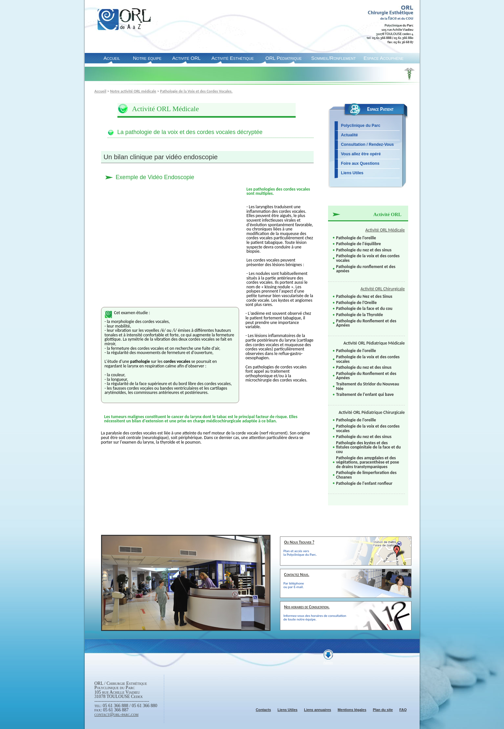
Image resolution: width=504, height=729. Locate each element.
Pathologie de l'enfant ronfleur (364, 483)
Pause (244, 635)
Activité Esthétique (233, 58)
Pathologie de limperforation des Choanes (366, 475)
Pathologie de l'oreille (356, 238)
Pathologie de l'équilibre (358, 243)
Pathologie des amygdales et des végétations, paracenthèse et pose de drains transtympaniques (367, 462)
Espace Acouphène (384, 58)
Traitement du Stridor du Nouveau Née (367, 386)
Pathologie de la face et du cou (364, 308)
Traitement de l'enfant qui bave (365, 394)
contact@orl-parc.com (117, 714)
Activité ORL (186, 58)
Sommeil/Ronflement (333, 58)
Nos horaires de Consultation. (307, 606)
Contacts (263, 710)
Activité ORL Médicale (385, 230)
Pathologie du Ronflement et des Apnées (366, 323)
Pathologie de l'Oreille (356, 302)
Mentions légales (352, 710)
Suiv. (251, 635)
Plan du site (383, 710)
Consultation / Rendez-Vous (367, 144)
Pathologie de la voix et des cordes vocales (368, 258)
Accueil (112, 58)
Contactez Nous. (296, 574)
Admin (328, 662)
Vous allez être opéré (361, 154)
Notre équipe (147, 58)
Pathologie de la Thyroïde (359, 314)
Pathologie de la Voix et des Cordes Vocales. (196, 91)
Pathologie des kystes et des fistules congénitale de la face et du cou (368, 447)
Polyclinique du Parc (360, 125)
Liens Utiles (352, 173)
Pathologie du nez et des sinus (363, 250)
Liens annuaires (317, 710)
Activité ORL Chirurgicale (382, 289)
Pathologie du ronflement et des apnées (365, 269)
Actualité (349, 135)
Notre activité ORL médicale (133, 91)
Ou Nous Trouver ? (299, 542)
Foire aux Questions (360, 163)
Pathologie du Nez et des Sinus (364, 296)
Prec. (238, 635)
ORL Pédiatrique (284, 58)
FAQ (403, 710)
